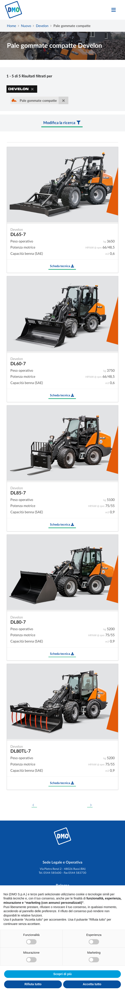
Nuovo (26, 26)
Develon (42, 26)
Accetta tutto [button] (92, 984)
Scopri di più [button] (62, 974)
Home (11, 26)
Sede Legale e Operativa (62, 862)
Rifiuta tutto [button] (33, 984)
